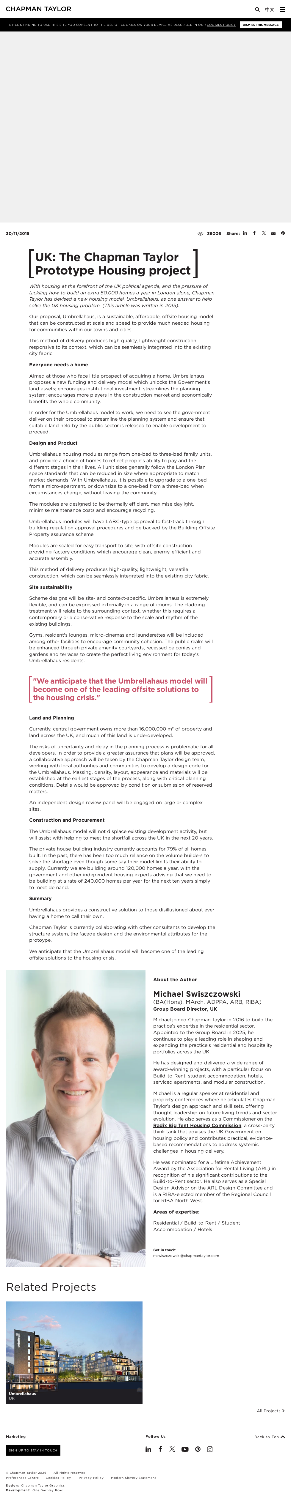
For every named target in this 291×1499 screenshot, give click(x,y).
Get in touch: (186, 1253)
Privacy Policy (91, 1477)
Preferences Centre (22, 1477)
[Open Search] (258, 11)
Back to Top (269, 1437)
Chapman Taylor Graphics (43, 1485)
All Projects (271, 1411)
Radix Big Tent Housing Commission (197, 1125)
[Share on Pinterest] (283, 233)
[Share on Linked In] (245, 233)
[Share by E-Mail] (273, 233)
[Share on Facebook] (254, 233)
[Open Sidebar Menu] (282, 9)
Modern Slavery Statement (133, 1477)
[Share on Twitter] (264, 233)
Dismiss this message (261, 24)
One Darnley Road (48, 1490)
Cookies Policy (221, 24)
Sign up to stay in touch (33, 1450)
